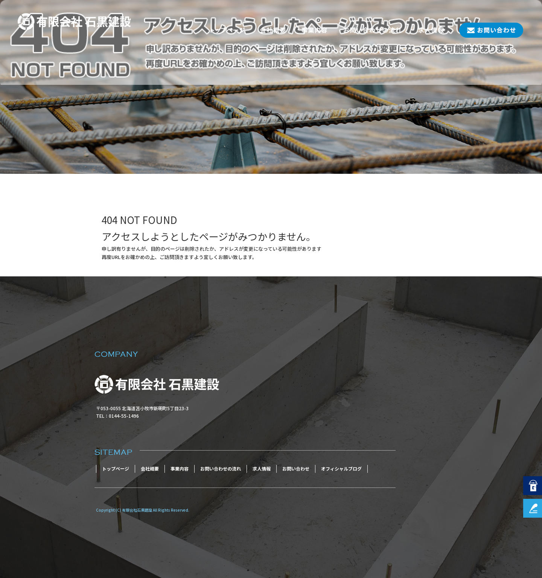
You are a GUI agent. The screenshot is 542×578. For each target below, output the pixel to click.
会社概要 (273, 30)
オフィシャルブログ (341, 468)
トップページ (227, 30)
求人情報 (431, 30)
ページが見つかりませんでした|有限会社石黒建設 (62, 160)
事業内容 (314, 30)
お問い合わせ (487, 30)
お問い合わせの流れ (372, 30)
